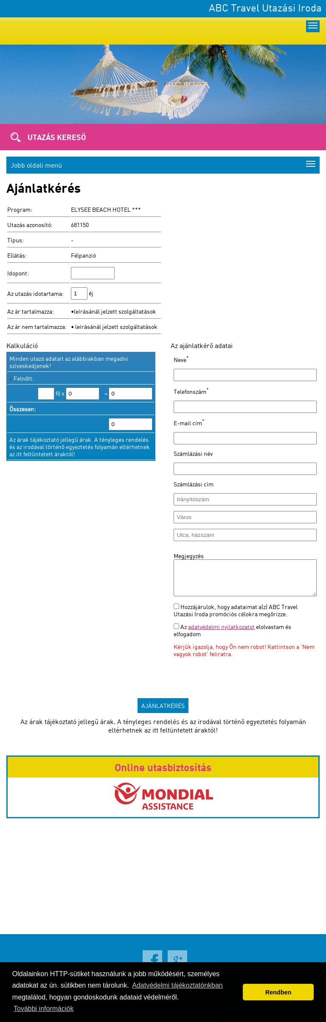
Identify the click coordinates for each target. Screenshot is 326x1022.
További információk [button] (43, 1008)
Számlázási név (193, 453)
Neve (181, 359)
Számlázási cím (194, 484)
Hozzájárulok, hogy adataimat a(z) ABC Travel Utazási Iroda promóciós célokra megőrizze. (236, 616)
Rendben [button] (278, 992)
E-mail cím (189, 423)
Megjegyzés (189, 555)
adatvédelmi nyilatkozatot (221, 633)
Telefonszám (191, 391)
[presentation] (238, 680)
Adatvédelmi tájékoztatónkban (177, 985)
